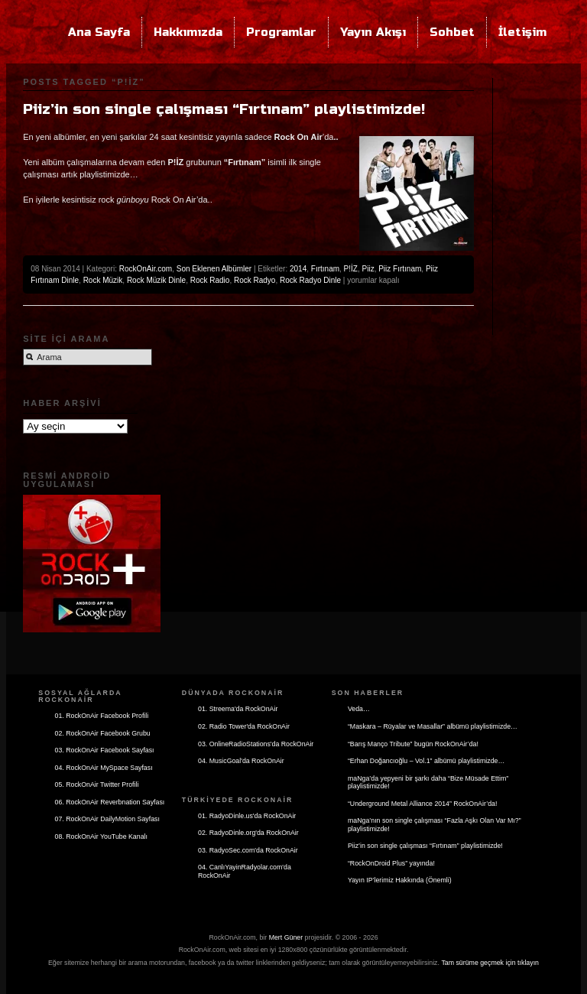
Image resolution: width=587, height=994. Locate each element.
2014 (298, 269)
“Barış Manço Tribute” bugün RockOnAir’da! (413, 744)
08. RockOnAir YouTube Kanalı (101, 836)
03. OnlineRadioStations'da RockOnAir (255, 744)
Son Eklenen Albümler (214, 269)
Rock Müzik (103, 280)
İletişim (522, 32)
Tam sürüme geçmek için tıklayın (490, 962)
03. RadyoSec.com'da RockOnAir (248, 850)
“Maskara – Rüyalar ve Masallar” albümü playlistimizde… (432, 726)
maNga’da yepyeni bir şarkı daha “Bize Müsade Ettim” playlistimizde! (428, 783)
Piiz (368, 269)
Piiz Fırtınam (399, 269)
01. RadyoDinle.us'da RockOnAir (247, 816)
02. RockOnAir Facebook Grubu (103, 733)
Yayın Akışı (373, 32)
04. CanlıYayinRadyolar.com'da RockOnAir (244, 871)
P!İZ (351, 269)
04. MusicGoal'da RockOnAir (241, 761)
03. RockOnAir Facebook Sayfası (104, 750)
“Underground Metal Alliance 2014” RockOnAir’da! (422, 803)
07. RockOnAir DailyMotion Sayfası (107, 819)
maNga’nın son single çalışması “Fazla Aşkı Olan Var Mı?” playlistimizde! (434, 825)
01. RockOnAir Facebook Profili (102, 716)
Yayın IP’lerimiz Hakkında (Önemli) (400, 880)
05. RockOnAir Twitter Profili (97, 784)
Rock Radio (210, 280)
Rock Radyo (254, 280)
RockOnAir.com (145, 269)
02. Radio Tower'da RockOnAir (244, 726)
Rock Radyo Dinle (310, 280)
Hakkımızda (188, 32)
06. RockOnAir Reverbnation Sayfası (110, 802)
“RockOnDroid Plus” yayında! (391, 863)
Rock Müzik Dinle (156, 280)
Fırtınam (325, 269)
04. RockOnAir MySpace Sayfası (104, 767)
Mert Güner (286, 937)
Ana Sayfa (99, 32)
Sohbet (452, 32)
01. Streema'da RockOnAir (237, 709)
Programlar (281, 32)
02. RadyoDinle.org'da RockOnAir (248, 832)
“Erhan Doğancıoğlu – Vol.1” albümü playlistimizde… (426, 761)
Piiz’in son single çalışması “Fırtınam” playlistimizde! (224, 109)
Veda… (359, 709)
